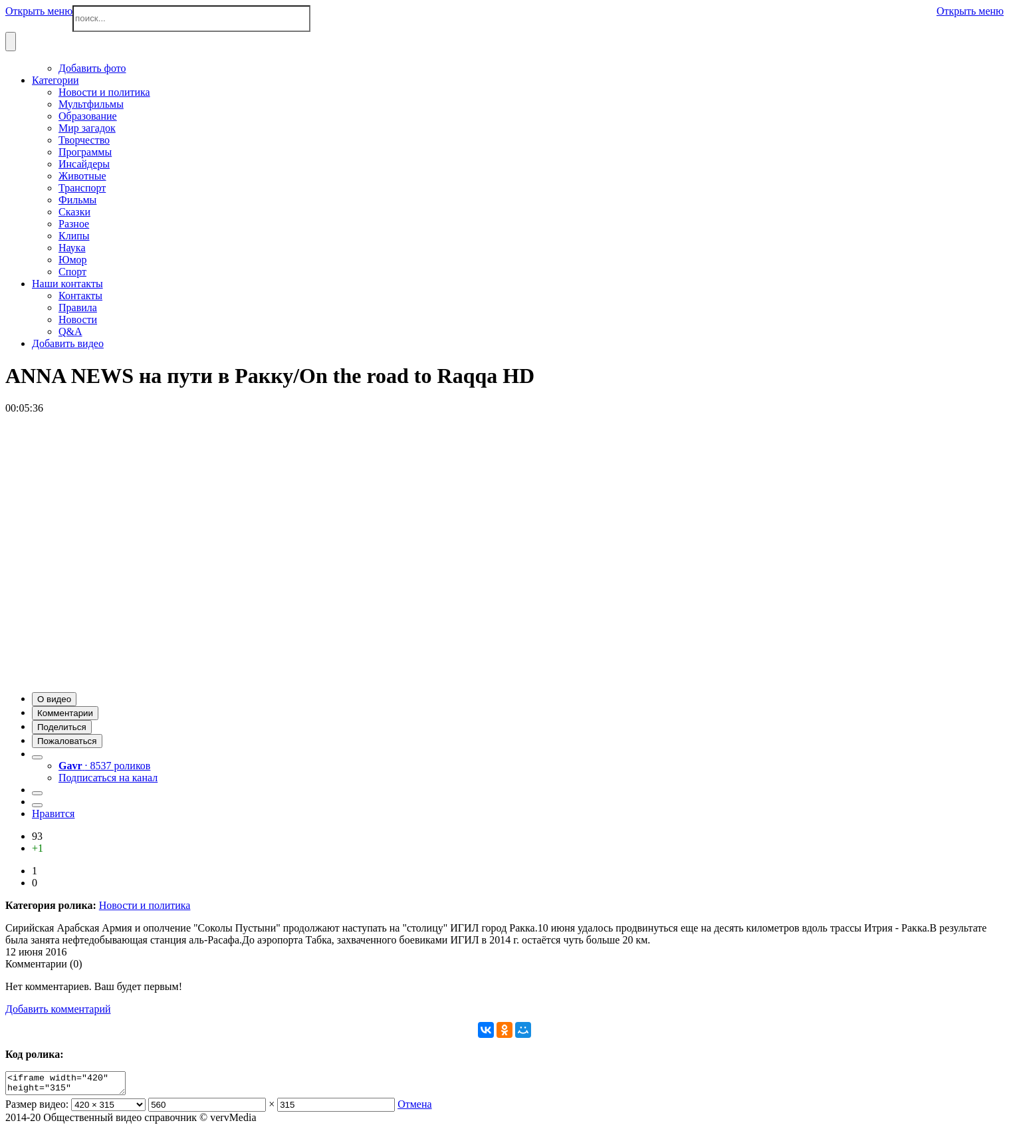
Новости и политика (145, 905)
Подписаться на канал (108, 777)
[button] (54, 699)
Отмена (414, 1108)
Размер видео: (36, 1108)
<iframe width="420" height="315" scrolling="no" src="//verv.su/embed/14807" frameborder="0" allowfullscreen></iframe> (72, 1085)
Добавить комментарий (58, 1009)
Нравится (53, 813)
